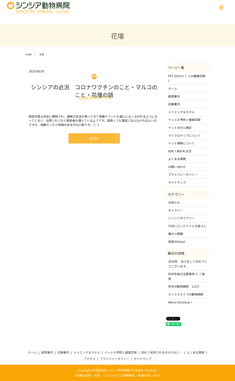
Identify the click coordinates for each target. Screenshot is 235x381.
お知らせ (174, 202)
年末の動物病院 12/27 (183, 286)
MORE (94, 138)
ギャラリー (175, 210)
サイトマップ (177, 182)
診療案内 (174, 104)
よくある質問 (177, 159)
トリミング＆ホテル (181, 112)
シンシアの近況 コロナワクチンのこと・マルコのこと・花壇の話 (94, 91)
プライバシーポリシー (183, 174)
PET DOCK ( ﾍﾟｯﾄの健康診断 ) (186, 78)
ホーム (172, 88)
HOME (29, 54)
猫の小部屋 (175, 233)
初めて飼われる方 (179, 151)
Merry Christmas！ (180, 302)
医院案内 (174, 96)
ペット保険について (181, 143)
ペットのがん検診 (180, 127)
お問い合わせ (177, 166)
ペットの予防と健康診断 (184, 119)
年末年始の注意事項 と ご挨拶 (186, 276)
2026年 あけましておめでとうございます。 (187, 263)
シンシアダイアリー (181, 218)
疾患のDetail (176, 241)
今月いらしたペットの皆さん (187, 226)
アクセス (89, 358)
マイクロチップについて (184, 135)
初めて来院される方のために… (161, 352)
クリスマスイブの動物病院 (185, 294)
